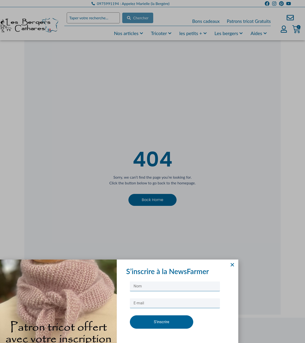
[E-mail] (175, 309)
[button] (232, 270)
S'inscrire (161, 327)
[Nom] (175, 292)
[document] (152, 171)
